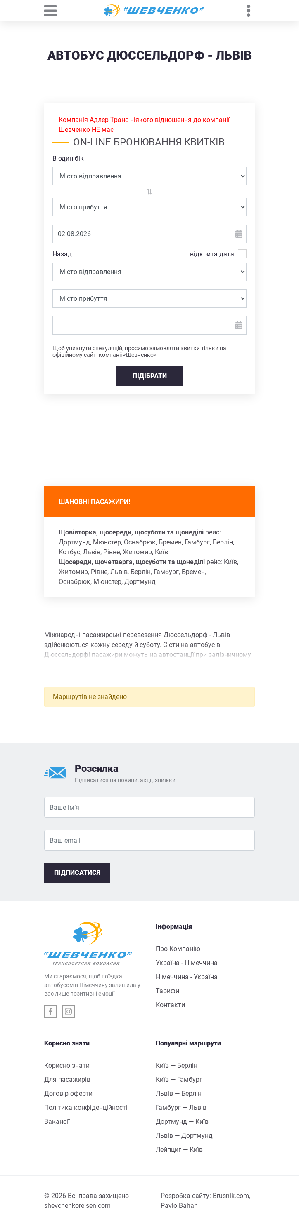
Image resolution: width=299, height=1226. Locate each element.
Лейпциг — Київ (179, 1149)
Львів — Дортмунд (184, 1135)
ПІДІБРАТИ (150, 376)
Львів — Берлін (179, 1093)
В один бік (68, 158)
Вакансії (57, 1121)
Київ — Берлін (176, 1065)
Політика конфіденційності (86, 1107)
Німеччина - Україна (187, 977)
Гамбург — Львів (181, 1107)
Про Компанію (178, 949)
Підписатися (77, 873)
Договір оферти (68, 1093)
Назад (62, 254)
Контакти (170, 1005)
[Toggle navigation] (54, 11)
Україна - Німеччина (187, 963)
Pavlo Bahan (179, 1206)
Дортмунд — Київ (182, 1121)
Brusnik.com (231, 1196)
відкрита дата (212, 253)
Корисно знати (67, 1065)
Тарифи (167, 991)
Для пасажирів (67, 1079)
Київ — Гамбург (179, 1079)
